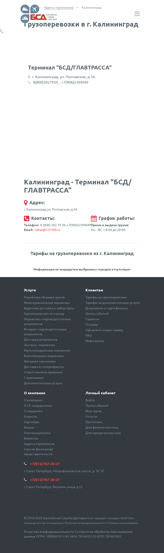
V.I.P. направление (38, 405)
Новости (30, 416)
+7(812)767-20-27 (23, 31)
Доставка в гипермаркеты (44, 367)
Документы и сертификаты (106, 308)
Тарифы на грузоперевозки (106, 297)
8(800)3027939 (45, 82)
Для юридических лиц (103, 433)
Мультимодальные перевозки (47, 350)
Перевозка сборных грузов (44, 297)
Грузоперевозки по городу (44, 313)
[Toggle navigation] (137, 13)
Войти (90, 400)
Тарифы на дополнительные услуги (112, 302)
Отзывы (91, 324)
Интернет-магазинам (40, 361)
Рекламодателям (37, 433)
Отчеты (91, 416)
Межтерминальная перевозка (47, 302)
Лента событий (97, 313)
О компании (33, 400)
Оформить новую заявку (104, 330)
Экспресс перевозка (39, 345)
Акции (29, 427)
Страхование (34, 377)
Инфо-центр (94, 341)
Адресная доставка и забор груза (49, 308)
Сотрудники (33, 411)
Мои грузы (93, 411)
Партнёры (31, 422)
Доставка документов (40, 339)
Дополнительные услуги (43, 383)
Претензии (93, 422)
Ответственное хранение (43, 372)
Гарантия (92, 319)
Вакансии (31, 438)
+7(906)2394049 (75, 82)
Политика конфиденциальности (85, 523)
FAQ (88, 335)
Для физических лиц (101, 427)
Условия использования (123, 523)
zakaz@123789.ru (47, 230)
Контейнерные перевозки (44, 356)
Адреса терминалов (58, 7)
